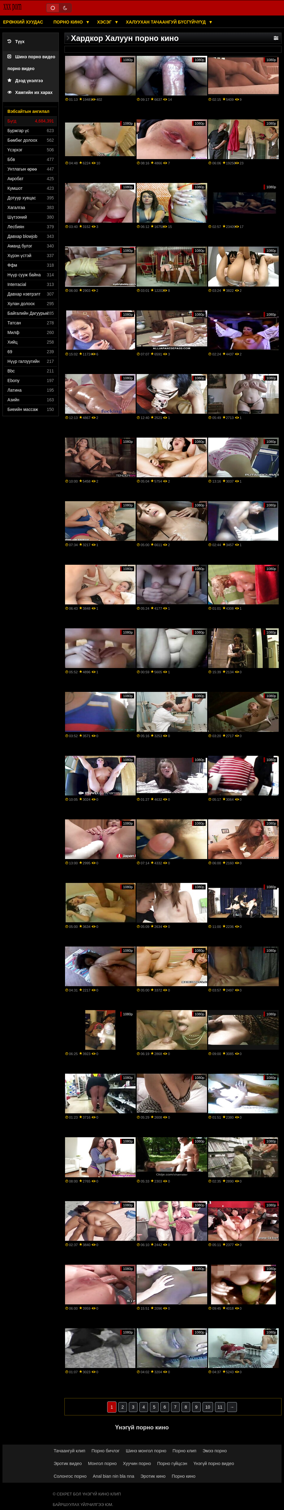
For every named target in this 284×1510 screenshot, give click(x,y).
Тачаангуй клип (69, 1450)
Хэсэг (105, 22)
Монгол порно (102, 1463)
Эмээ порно (215, 1450)
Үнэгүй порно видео (214, 1463)
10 (207, 1407)
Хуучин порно (137, 1463)
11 (220, 1407)
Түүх (15, 41)
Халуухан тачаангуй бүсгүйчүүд (166, 22)
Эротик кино (153, 1476)
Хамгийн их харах (30, 92)
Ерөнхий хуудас (23, 22)
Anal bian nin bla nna (113, 1476)
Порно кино (69, 22)
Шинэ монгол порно (146, 1450)
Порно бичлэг (105, 1450)
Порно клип (184, 1450)
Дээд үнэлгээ (25, 80)
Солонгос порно (70, 1476)
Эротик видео (68, 1463)
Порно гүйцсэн (172, 1463)
